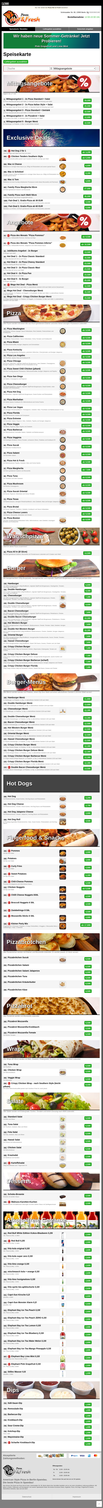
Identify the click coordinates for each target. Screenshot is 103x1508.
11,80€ (87, 699)
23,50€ (87, 263)
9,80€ (88, 604)
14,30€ (87, 718)
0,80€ (88, 1296)
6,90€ (88, 972)
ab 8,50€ (86, 425)
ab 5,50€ (86, 888)
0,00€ (88, 202)
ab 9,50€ (86, 237)
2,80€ (88, 1311)
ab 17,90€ (86, 925)
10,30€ (87, 618)
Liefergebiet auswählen (52, 29)
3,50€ (88, 1196)
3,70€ (88, 805)
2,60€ (88, 1250)
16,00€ (87, 100)
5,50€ (88, 883)
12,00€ (87, 117)
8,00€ (88, 1085)
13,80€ (87, 704)
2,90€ (88, 1234)
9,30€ (88, 591)
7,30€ (88, 597)
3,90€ (88, 813)
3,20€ (88, 798)
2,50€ (88, 1156)
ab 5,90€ (86, 158)
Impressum (77, 1497)
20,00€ (87, 106)
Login (5, 4)
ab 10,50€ (86, 244)
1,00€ (88, 1373)
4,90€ (88, 867)
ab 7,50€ (86, 470)
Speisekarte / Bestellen (18, 29)
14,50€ (87, 553)
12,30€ (87, 710)
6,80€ (88, 165)
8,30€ (88, 173)
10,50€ (87, 112)
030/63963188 (93, 12)
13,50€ (87, 252)
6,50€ (88, 959)
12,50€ (87, 286)
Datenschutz (26, 1497)
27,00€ (87, 188)
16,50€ (87, 258)
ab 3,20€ (86, 152)
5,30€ (88, 875)
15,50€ (87, 292)
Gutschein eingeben (85, 29)
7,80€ (88, 612)
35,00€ (87, 196)
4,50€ (88, 821)
